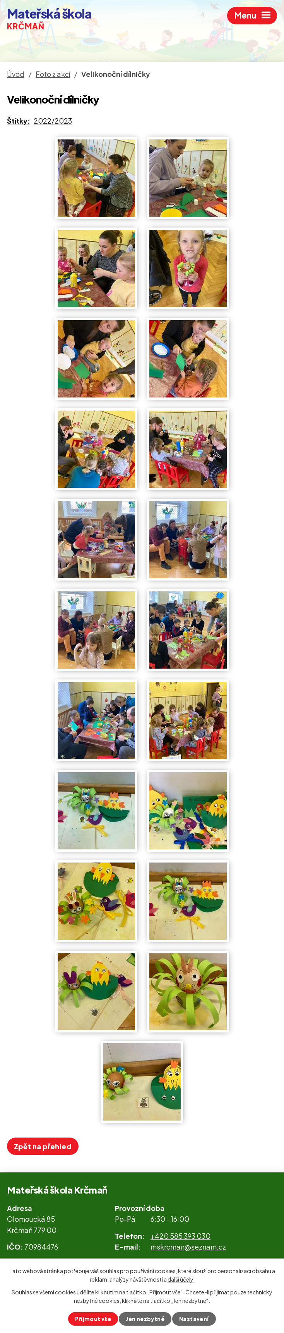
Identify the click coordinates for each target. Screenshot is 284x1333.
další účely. (181, 1278)
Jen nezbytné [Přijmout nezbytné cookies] (145, 1318)
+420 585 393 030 (180, 1235)
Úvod (15, 74)
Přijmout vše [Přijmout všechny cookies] (92, 1318)
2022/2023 (53, 120)
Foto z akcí (53, 74)
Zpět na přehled (43, 1146)
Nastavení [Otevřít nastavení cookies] (195, 1318)
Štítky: (18, 120)
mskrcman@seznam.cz (188, 1246)
